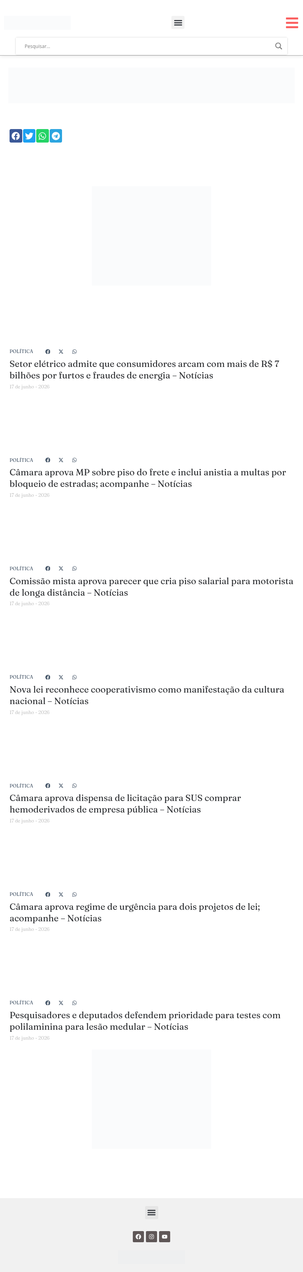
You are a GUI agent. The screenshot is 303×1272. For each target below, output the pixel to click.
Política (21, 351)
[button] (178, 22)
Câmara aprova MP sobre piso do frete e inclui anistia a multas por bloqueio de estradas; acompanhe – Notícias (148, 478)
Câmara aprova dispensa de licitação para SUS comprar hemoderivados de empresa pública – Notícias (125, 803)
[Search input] (148, 46)
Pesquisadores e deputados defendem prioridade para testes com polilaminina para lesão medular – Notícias (145, 1020)
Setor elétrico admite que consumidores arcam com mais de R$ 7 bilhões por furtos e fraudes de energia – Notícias (144, 369)
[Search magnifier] (278, 46)
